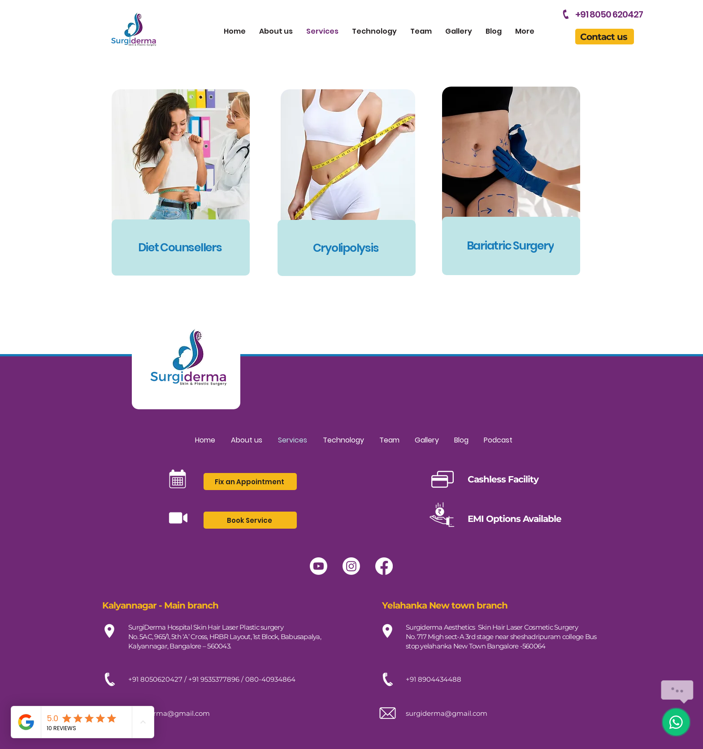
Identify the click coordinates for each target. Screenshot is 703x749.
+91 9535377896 (213, 679)
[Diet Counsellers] (181, 247)
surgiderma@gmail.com (169, 713)
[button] (604, 36)
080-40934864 (270, 679)
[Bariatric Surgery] (511, 246)
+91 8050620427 (155, 679)
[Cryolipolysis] (347, 248)
